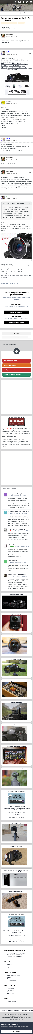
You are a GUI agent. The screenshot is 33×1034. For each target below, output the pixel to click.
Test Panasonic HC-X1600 (16, 594)
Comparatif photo (11, 980)
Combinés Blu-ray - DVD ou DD (14, 956)
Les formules (10, 988)
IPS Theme (7, 1014)
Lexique (9, 1003)
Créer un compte (11, 991)
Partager (16, 333)
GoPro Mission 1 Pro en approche (16, 529)
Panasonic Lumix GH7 (16, 659)
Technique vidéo (11, 964)
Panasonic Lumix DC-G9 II (16, 725)
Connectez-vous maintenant (16, 322)
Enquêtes (9, 966)
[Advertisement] (16, 396)
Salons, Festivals (11, 1001)
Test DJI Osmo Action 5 (16, 702)
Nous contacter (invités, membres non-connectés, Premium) (16, 1017)
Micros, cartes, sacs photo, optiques (16, 953)
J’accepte (16, 1031)
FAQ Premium (10, 993)
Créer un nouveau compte (16, 312)
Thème (25, 1014)
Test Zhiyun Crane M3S (16, 846)
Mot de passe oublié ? (9, 370)
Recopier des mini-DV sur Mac (16, 681)
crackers (19, 203)
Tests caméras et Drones (13, 975)
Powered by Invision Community (16, 1019)
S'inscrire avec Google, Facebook (12, 374)
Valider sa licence (12, 544)
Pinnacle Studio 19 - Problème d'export (18, 511)
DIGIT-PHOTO (9, 428)
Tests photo (10, 977)
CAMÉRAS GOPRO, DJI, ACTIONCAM (21, 29)
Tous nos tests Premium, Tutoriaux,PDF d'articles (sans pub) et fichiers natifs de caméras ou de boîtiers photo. (16, 808)
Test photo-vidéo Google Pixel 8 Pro (16, 746)
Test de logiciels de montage (14, 954)
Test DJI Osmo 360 (16, 614)
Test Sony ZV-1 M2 (16, 823)
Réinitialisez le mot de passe (16, 817)
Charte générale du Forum (10, 360)
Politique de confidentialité (16, 1016)
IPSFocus (13, 1014)
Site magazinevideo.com (10, 365)
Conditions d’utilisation (23, 1026)
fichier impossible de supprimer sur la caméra (17, 494)
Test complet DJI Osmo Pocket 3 (16, 769)
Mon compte (10, 990)
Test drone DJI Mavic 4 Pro (16, 636)
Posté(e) (12, 36)
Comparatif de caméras (13, 979)
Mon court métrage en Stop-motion (17, 574)
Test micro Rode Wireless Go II (16, 891)
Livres (8, 967)
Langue (19, 1014)
